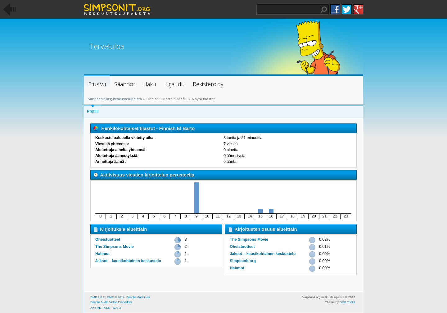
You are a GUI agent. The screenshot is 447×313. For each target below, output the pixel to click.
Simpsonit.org (243, 261)
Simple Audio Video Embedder (111, 302)
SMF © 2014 (115, 297)
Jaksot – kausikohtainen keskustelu (128, 261)
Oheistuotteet (107, 239)
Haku (323, 9)
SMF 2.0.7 (97, 297)
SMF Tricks (347, 302)
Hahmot (102, 254)
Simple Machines (138, 297)
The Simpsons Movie (114, 246)
